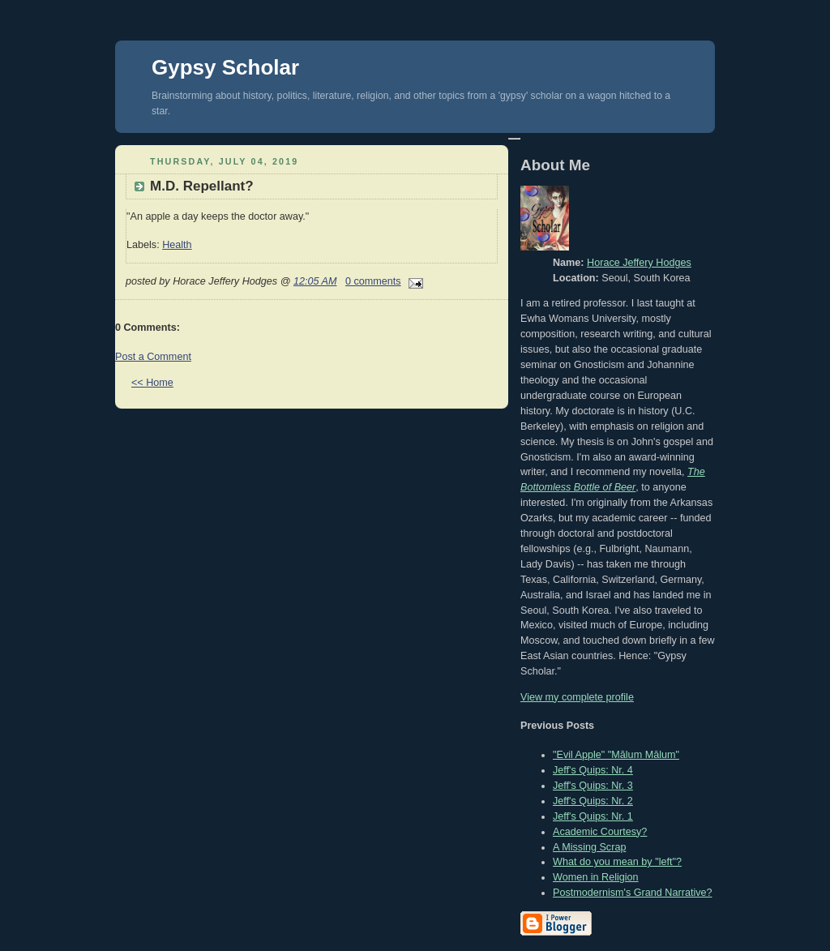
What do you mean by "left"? (617, 861)
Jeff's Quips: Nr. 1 (593, 816)
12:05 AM (315, 281)
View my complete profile (577, 697)
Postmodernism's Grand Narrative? (632, 892)
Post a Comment (153, 356)
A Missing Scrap (589, 847)
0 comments (373, 281)
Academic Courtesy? (600, 831)
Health (176, 245)
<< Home (152, 382)
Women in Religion (596, 877)
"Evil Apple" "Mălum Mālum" (616, 754)
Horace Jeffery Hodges (639, 262)
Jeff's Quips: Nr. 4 (593, 770)
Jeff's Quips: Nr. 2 (593, 801)
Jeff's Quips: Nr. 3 (593, 785)
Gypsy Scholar (225, 67)
